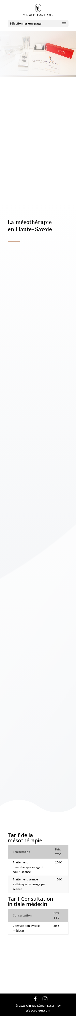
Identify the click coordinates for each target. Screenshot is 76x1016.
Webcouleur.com (38, 1010)
